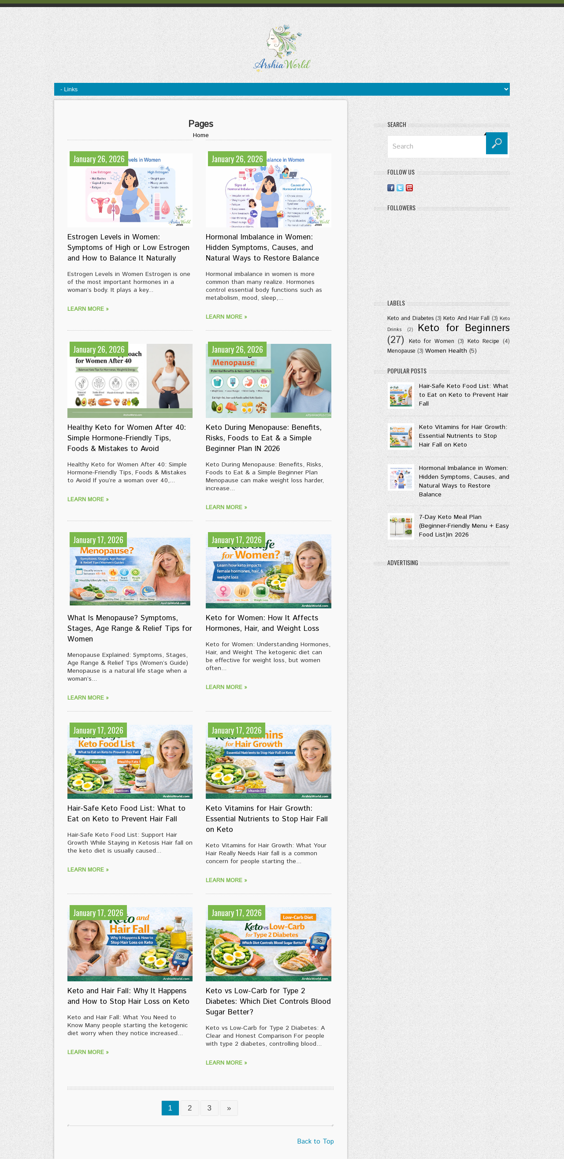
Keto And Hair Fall (466, 318)
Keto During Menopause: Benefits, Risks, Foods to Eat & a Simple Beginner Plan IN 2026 (264, 438)
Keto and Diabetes (410, 318)
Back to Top (315, 1141)
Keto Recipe (484, 341)
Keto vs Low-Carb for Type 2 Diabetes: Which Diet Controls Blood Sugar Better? (268, 1001)
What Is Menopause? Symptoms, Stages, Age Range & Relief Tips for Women (129, 629)
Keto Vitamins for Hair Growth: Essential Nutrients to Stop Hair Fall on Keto (267, 819)
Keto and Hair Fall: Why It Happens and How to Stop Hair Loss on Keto (128, 996)
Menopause (401, 351)
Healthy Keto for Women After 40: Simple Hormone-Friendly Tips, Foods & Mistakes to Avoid (126, 438)
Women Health (446, 351)
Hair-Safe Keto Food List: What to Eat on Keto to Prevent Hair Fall (126, 813)
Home (201, 135)
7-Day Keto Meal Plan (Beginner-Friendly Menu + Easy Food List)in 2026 (464, 526)
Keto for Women (431, 341)
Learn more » (88, 309)
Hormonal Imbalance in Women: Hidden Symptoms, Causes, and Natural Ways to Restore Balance (262, 248)
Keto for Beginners (464, 328)
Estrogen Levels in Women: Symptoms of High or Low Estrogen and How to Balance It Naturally (128, 248)
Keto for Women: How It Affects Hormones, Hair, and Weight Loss (262, 623)
